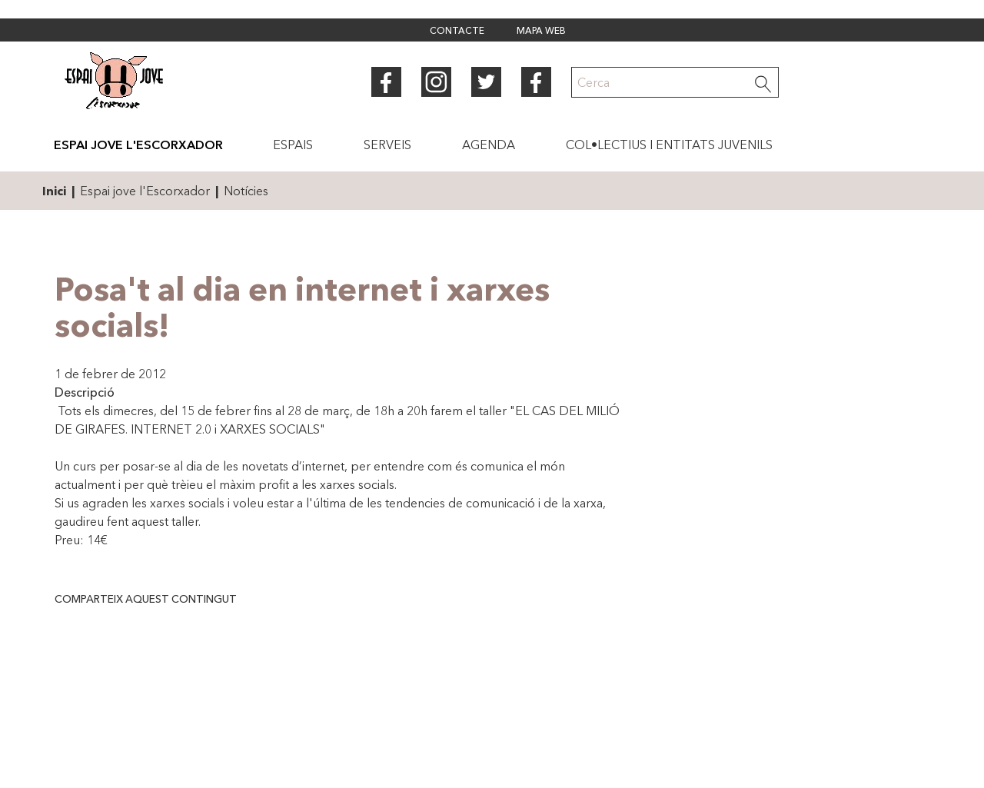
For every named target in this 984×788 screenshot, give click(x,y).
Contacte (457, 31)
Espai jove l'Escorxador (145, 190)
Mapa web (541, 31)
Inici (54, 190)
